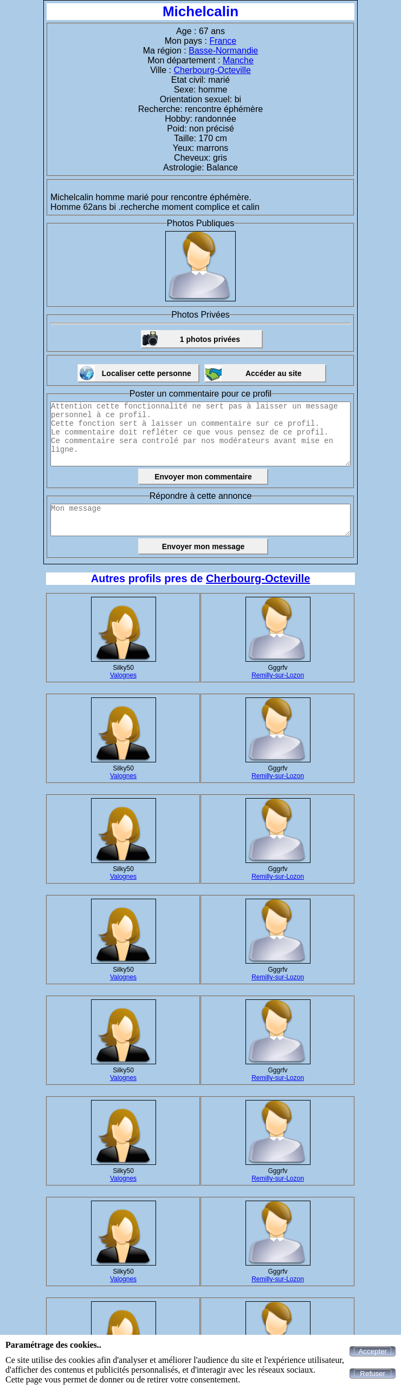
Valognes (123, 675)
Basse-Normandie (223, 50)
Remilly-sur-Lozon (277, 675)
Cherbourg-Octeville (212, 70)
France (222, 40)
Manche (238, 60)
